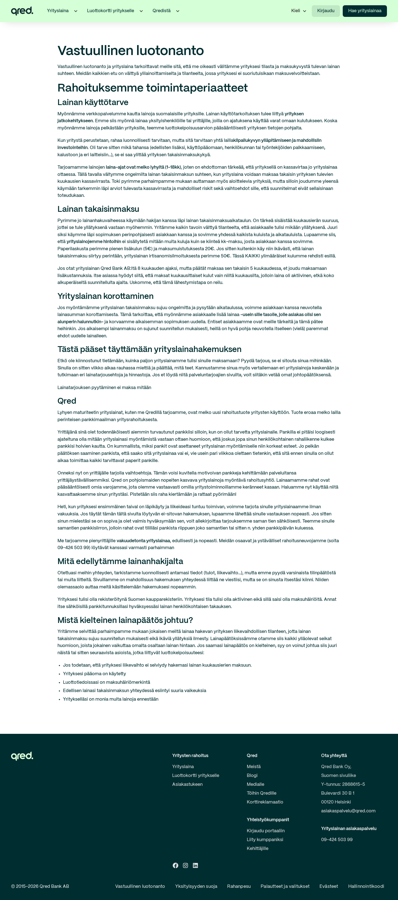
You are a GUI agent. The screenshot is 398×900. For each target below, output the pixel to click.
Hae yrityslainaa (364, 11)
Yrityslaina (183, 767)
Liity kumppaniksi (265, 840)
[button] (75, 11)
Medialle (255, 784)
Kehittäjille (257, 849)
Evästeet (329, 887)
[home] (22, 11)
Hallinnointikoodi (366, 887)
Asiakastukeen (187, 784)
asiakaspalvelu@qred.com (348, 811)
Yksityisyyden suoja (196, 887)
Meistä (254, 767)
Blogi (252, 776)
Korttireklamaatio (265, 802)
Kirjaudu (325, 11)
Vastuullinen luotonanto (140, 887)
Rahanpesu (239, 887)
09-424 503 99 (337, 840)
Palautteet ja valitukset (285, 887)
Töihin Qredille (261, 793)
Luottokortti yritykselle (195, 776)
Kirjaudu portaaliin (266, 831)
